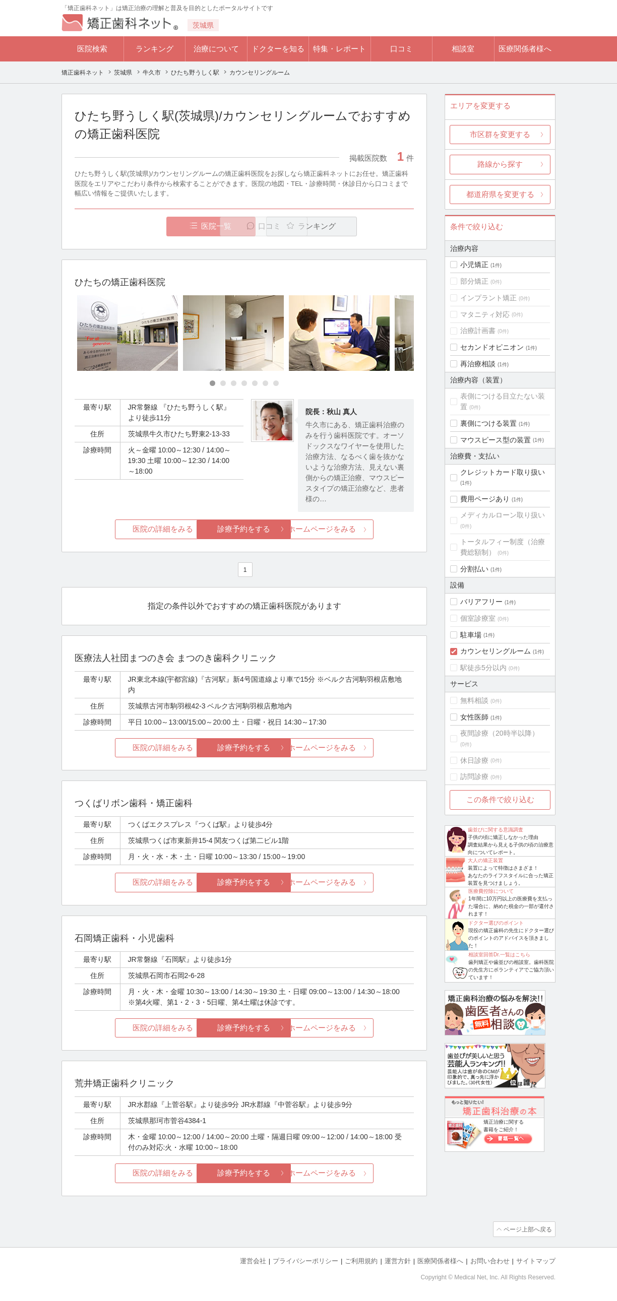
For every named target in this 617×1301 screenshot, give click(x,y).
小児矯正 (474, 265)
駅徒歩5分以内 (483, 668)
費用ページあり (485, 499)
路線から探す (500, 164)
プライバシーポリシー (305, 1261)
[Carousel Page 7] (276, 383)
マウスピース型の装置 (495, 440)
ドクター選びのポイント (496, 923)
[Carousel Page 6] (265, 383)
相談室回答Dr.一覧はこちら (499, 954)
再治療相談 (478, 364)
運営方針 (398, 1261)
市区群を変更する (500, 134)
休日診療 (474, 760)
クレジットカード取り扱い (502, 472)
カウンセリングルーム (495, 651)
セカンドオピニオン (492, 347)
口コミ (401, 48)
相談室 (463, 48)
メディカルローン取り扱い (502, 515)
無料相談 (474, 700)
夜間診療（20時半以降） (499, 733)
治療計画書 (478, 331)
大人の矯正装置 (485, 860)
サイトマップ (536, 1261)
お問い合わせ (490, 1261)
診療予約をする (244, 529)
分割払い (474, 569)
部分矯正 (474, 281)
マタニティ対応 (485, 314)
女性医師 (474, 717)
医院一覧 (144, 226)
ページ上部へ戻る (527, 1229)
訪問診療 (474, 776)
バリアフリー (481, 602)
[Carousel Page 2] (223, 383)
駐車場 (470, 635)
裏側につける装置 (488, 423)
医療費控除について (491, 891)
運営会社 (253, 1261)
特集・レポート (339, 48)
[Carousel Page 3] (233, 383)
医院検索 (92, 48)
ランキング (154, 48)
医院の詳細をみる (131, 529)
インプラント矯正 (488, 298)
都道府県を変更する (500, 194)
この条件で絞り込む (500, 799)
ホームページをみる (358, 529)
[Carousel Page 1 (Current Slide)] (212, 383)
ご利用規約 (361, 1261)
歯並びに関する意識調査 (495, 829)
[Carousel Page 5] (255, 383)
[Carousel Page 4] (244, 383)
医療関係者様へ (525, 48)
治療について (216, 48)
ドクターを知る (278, 48)
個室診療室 (478, 618)
